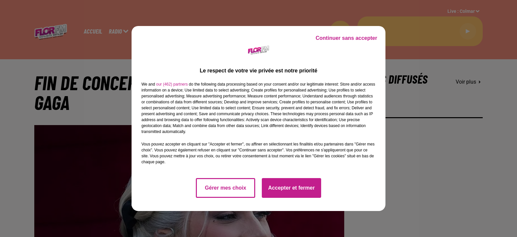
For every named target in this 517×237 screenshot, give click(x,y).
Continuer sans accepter (346, 38)
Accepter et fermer (291, 188)
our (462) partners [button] (172, 84)
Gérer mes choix (225, 188)
